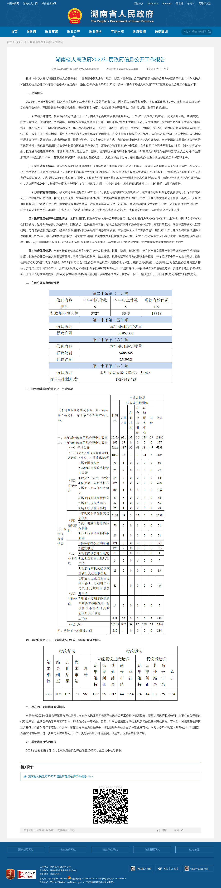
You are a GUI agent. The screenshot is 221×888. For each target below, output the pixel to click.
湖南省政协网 (49, 3)
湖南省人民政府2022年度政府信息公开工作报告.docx (60, 776)
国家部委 (26, 849)
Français (167, 3)
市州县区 (152, 849)
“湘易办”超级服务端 (199, 869)
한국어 (190, 3)
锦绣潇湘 (161, 32)
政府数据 (139, 32)
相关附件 (27, 767)
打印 (164, 830)
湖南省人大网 (30, 3)
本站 (186, 31)
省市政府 (68, 849)
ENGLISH (153, 3)
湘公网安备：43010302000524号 (85, 878)
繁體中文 (138, 3)
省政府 (31, 32)
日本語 (179, 3)
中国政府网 (13, 3)
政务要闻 (51, 32)
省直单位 (110, 849)
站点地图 (194, 849)
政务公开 (73, 32)
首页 (14, 32)
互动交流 (117, 32)
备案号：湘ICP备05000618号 (54, 878)
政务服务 (95, 32)
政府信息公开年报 (41, 42)
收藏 (176, 830)
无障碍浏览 (205, 3)
